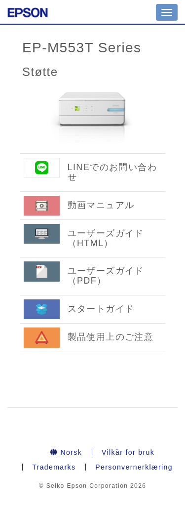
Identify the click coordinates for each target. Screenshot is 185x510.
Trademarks (53, 467)
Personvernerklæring (134, 467)
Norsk (66, 452)
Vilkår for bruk (128, 452)
